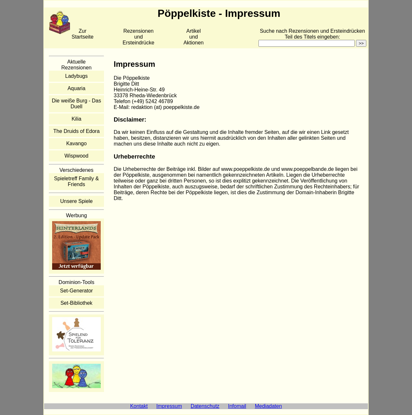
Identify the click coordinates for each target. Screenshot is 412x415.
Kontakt (139, 406)
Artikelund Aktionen (193, 36)
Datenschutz (204, 406)
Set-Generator (76, 290)
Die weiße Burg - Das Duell (76, 103)
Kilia (76, 119)
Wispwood (76, 156)
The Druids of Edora (76, 131)
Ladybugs (76, 76)
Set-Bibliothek (77, 303)
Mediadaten (268, 406)
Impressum (169, 406)
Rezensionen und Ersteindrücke (138, 36)
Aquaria (76, 88)
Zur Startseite (83, 34)
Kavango (76, 143)
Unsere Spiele (76, 201)
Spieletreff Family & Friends (76, 181)
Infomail (237, 406)
